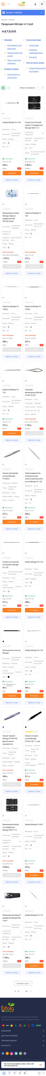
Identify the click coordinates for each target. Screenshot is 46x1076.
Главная (4, 19)
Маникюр (8, 40)
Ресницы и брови (11, 69)
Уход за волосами (33, 40)
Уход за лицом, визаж (35, 63)
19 (26, 991)
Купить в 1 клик (12, 180)
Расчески (33, 57)
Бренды (11, 19)
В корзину (12, 173)
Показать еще (23, 983)
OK (40, 1065)
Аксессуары (34, 45)
